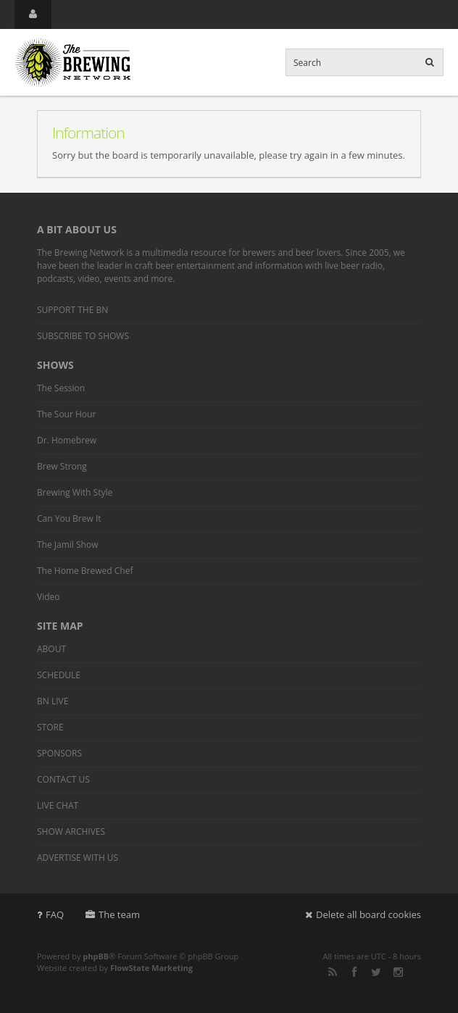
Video (48, 597)
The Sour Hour (66, 414)
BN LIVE (52, 701)
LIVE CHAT (57, 805)
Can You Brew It (69, 518)
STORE (50, 727)
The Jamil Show (67, 544)
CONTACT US (63, 779)
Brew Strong (62, 466)
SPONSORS (59, 753)
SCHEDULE (58, 675)
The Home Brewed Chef (85, 570)
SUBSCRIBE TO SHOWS (83, 336)
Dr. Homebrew (66, 440)
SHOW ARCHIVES (71, 831)
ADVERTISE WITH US (77, 857)
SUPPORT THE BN (72, 310)
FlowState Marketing (151, 967)
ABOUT (51, 649)
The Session (61, 388)
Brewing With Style (74, 492)
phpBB (96, 956)
